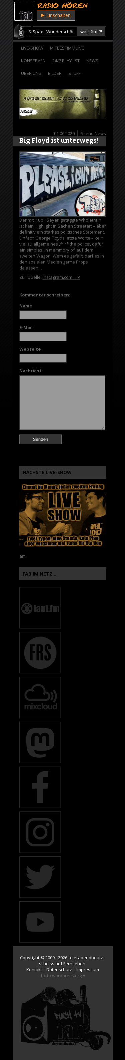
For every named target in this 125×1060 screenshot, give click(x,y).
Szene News (93, 133)
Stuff (74, 73)
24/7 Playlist (66, 61)
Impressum (87, 969)
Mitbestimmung (67, 48)
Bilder (55, 73)
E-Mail (26, 327)
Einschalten (56, 15)
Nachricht (30, 371)
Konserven (33, 61)
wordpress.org (67, 975)
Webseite (30, 349)
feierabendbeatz (85, 958)
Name (25, 306)
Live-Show (32, 48)
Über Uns (31, 73)
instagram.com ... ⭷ (61, 277)
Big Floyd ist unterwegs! (59, 140)
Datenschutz (59, 969)
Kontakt (34, 969)
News (92, 61)
